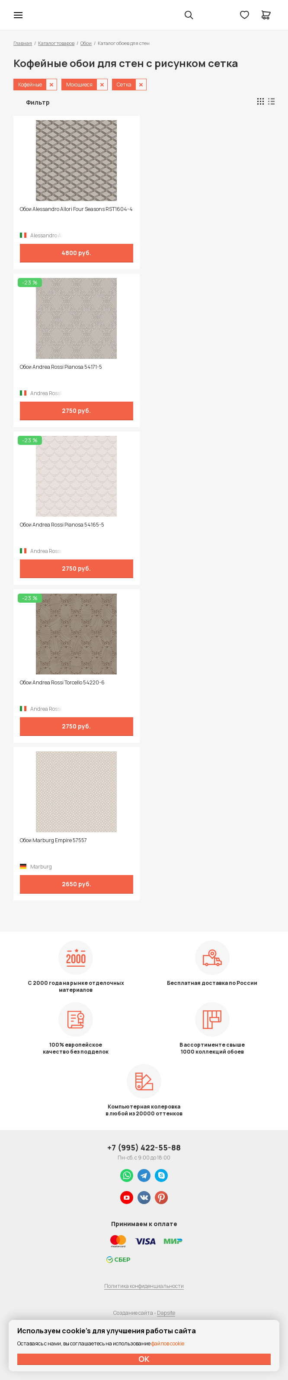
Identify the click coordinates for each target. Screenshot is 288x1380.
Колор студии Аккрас (40, 15)
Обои (86, 43)
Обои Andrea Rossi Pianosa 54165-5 (62, 524)
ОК (144, 1359)
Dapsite (166, 1312)
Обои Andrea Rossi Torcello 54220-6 (62, 682)
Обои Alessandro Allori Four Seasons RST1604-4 (76, 209)
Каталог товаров (56, 43)
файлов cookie (167, 1343)
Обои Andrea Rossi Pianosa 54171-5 (61, 367)
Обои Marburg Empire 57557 (53, 840)
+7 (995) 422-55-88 (144, 1147)
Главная (22, 43)
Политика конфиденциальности (144, 1286)
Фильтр (38, 102)
